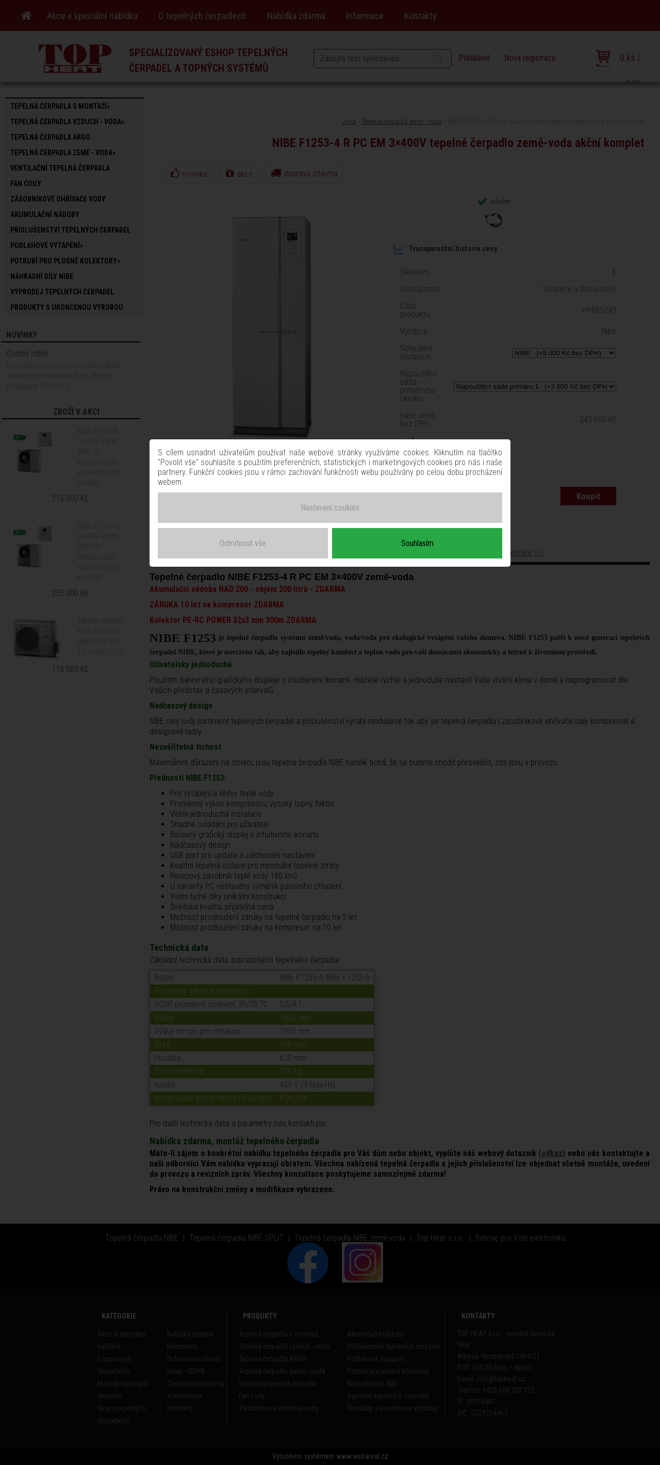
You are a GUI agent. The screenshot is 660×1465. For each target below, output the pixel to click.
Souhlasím (417, 543)
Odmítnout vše (243, 543)
